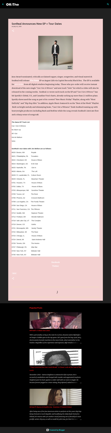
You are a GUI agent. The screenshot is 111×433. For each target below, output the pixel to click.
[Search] (22, 4)
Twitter (55, 266)
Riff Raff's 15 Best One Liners (40, 330)
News (14, 273)
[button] (13, 30)
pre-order (19, 84)
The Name (34, 80)
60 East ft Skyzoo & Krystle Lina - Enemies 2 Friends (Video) (51, 407)
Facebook (55, 262)
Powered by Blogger (55, 430)
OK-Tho (12, 4)
